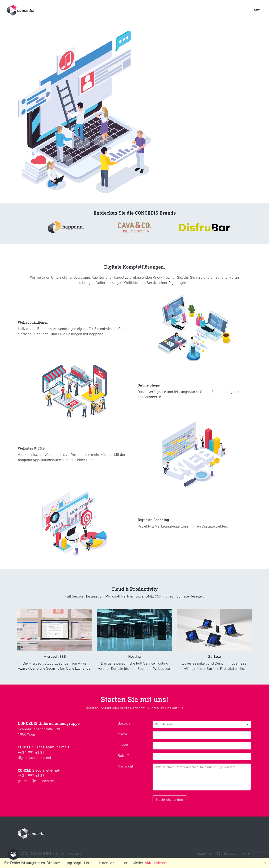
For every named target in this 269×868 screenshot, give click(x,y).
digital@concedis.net (34, 758)
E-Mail (123, 745)
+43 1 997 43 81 (31, 752)
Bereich (124, 723)
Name (122, 734)
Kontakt (246, 853)
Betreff (123, 755)
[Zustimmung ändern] (13, 855)
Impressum (231, 853)
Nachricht (125, 766)
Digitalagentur (165, 724)
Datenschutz (204, 853)
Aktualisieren (155, 863)
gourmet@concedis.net (36, 781)
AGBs (218, 853)
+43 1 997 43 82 (31, 775)
